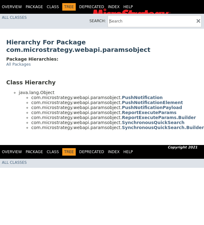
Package (34, 7)
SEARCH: (97, 21)
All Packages (18, 64)
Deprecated (91, 7)
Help (128, 7)
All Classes (14, 17)
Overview (12, 7)
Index (114, 7)
